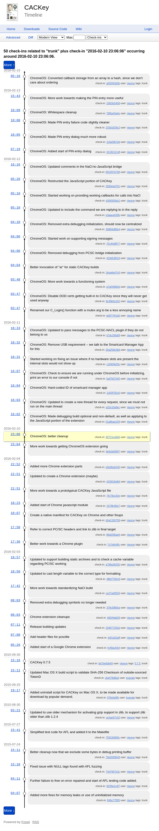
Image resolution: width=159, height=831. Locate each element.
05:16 (15, 76)
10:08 (15, 120)
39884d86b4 (113, 229)
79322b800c (113, 737)
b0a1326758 (113, 520)
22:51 (15, 474)
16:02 (15, 414)
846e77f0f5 (113, 800)
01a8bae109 (113, 421)
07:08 (15, 635)
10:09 (15, 110)
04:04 (15, 265)
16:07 (15, 371)
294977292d (113, 627)
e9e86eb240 (113, 467)
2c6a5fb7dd (113, 141)
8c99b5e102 (113, 301)
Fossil (25, 822)
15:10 (15, 764)
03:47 (15, 294)
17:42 (15, 586)
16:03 (15, 400)
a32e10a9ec (113, 407)
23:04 (15, 444)
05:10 (15, 193)
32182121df (113, 152)
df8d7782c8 (113, 578)
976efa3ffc (113, 697)
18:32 (15, 342)
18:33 (15, 328)
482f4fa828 (113, 617)
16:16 (15, 164)
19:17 (15, 690)
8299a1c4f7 (113, 786)
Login (148, 29)
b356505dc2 (113, 200)
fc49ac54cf (114, 647)
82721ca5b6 (113, 437)
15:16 (15, 660)
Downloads (32, 29)
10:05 (15, 135)
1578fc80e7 (113, 505)
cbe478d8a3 (112, 677)
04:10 (15, 222)
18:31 (15, 357)
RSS (35, 822)
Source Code (58, 29)
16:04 (15, 385)
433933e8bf (113, 481)
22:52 (15, 464)
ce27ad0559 (113, 593)
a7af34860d (113, 286)
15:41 (15, 730)
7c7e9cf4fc (114, 544)
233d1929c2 (113, 127)
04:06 (15, 236)
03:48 (15, 279)
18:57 (15, 557)
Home (11, 29)
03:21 (15, 710)
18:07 (15, 513)
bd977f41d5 (113, 315)
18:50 (15, 571)
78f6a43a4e (113, 113)
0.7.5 (138, 663)
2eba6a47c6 (113, 272)
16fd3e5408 (113, 103)
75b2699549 (113, 757)
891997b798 (113, 172)
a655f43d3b (113, 83)
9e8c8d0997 (113, 451)
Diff (30, 37)
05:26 (15, 179)
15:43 (15, 96)
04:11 (15, 778)
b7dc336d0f (113, 335)
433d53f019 (113, 258)
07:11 (15, 624)
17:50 (15, 527)
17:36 (15, 541)
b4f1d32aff (114, 637)
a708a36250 (113, 564)
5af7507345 (113, 378)
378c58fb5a (113, 607)
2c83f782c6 (113, 392)
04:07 (15, 793)
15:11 (15, 670)
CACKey (36, 7)
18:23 (15, 503)
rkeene (131, 83)
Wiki (79, 29)
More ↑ (9, 65)
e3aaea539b (113, 215)
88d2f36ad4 (113, 534)
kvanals (130, 677)
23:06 (15, 434)
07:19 (15, 149)
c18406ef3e (113, 364)
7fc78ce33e (113, 495)
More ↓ (9, 810)
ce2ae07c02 (113, 717)
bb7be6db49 (105, 663)
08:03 (15, 600)
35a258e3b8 (113, 349)
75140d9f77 (113, 243)
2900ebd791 (113, 186)
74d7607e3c (113, 771)
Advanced (13, 37)
